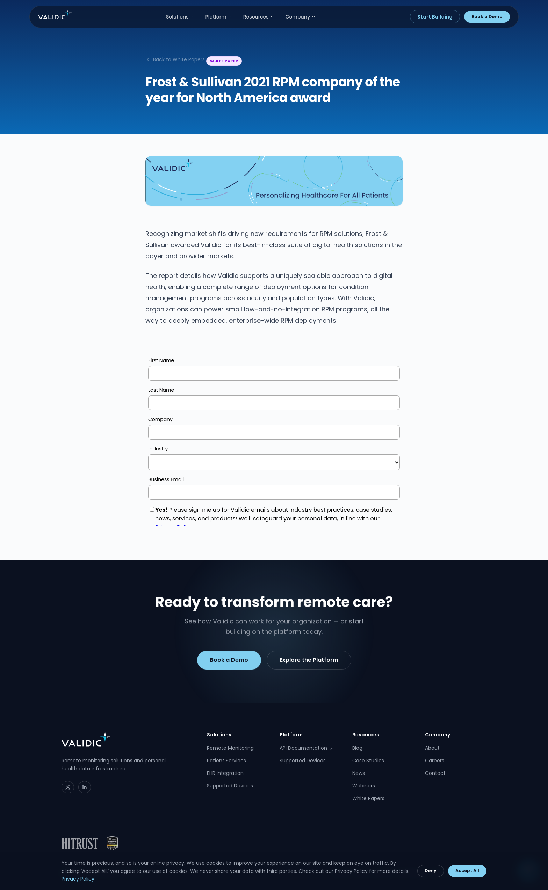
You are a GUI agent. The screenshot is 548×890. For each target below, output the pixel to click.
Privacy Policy (78, 878)
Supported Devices (230, 785)
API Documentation (306, 747)
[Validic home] (55, 14)
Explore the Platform (309, 662)
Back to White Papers (175, 59)
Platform (218, 16)
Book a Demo (487, 17)
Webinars (363, 785)
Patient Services (226, 760)
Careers (434, 760)
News (358, 773)
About (432, 747)
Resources (258, 16)
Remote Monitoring (230, 747)
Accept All (467, 871)
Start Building (435, 16)
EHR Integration (225, 773)
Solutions (180, 16)
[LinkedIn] (84, 787)
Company (301, 16)
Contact (435, 773)
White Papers (368, 798)
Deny (431, 871)
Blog (357, 747)
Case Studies (368, 760)
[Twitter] (68, 787)
